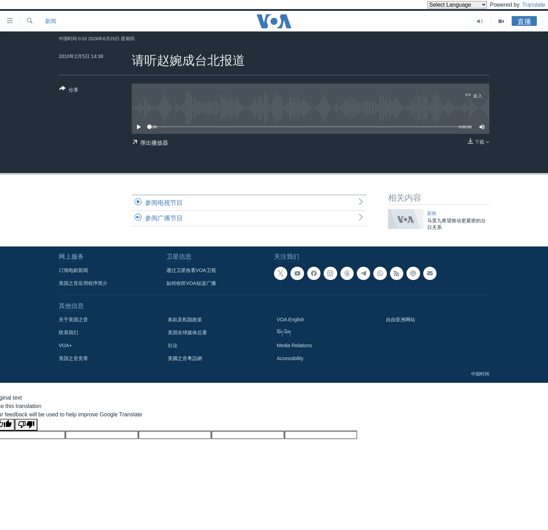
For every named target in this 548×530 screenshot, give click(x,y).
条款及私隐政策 (185, 319)
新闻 (50, 21)
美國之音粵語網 (185, 358)
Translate (527, 5)
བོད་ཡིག (284, 332)
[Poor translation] (26, 425)
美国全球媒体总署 (187, 332)
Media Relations (294, 345)
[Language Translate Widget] (445, 4)
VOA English (290, 319)
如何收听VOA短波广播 (191, 283)
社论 (173, 345)
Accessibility (290, 358)
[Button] (68, 91)
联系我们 (68, 332)
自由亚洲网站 (400, 319)
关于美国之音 (73, 319)
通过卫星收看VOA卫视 (191, 270)
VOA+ (65, 345)
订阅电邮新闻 (73, 270)
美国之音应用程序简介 (83, 283)
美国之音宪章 (73, 358)
